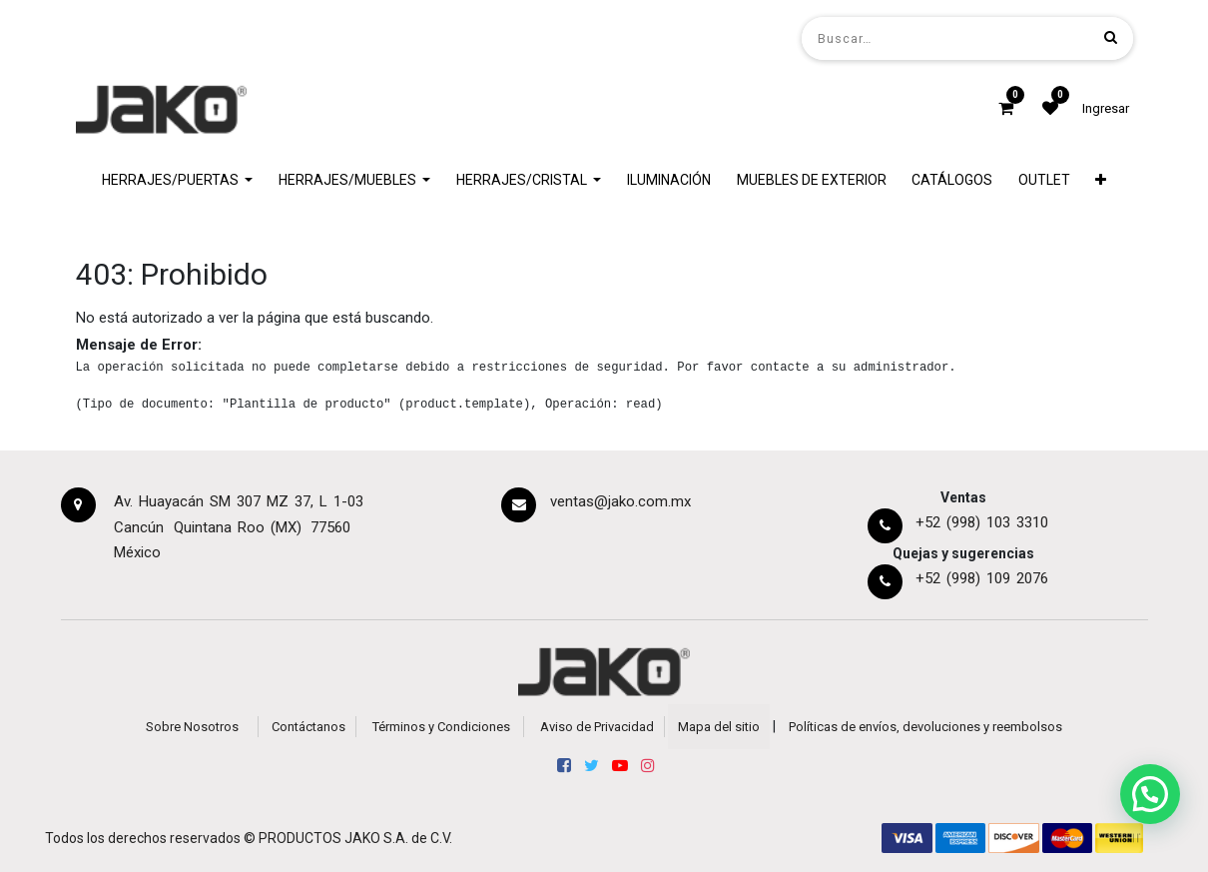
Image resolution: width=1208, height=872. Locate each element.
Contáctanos (308, 726)
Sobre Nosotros (192, 726)
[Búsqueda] (1110, 37)
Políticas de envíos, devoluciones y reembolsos (925, 726)
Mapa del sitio (719, 726)
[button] (1101, 180)
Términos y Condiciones (441, 726)
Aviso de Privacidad (597, 726)
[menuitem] (669, 180)
